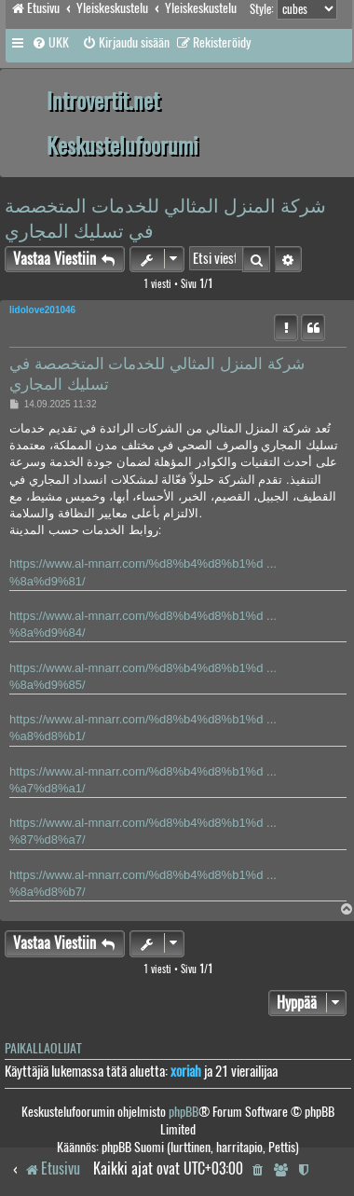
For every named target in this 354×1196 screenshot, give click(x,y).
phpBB (183, 1111)
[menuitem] (50, 43)
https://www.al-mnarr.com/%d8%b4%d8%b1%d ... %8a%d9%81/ (143, 572)
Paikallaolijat (43, 1048)
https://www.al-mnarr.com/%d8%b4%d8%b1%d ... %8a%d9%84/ (143, 624)
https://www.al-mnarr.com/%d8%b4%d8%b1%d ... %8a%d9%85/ (143, 676)
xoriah (185, 1071)
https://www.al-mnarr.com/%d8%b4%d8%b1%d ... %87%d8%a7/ (143, 831)
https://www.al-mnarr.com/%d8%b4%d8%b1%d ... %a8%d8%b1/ (143, 727)
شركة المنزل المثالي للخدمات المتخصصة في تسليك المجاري (165, 217)
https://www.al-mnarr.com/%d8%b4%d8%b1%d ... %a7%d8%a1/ (143, 779)
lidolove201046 (42, 310)
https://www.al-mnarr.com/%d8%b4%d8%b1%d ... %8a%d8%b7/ (143, 883)
